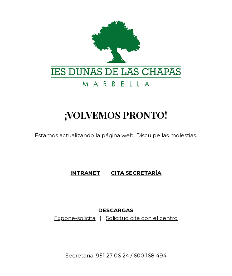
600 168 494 (150, 255)
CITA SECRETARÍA (136, 172)
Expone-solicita (74, 218)
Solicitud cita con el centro (142, 218)
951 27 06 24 (112, 255)
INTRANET (85, 172)
